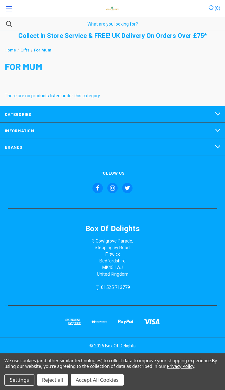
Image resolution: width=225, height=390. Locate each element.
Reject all (52, 379)
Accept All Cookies (97, 379)
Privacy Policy (180, 366)
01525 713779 (115, 288)
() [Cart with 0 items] (214, 8)
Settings (19, 379)
